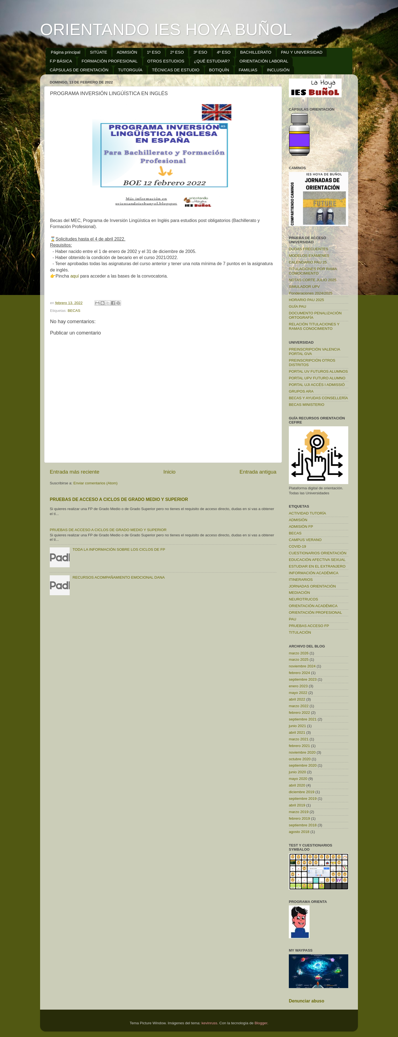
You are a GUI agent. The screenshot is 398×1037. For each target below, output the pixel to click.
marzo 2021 (298, 739)
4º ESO (224, 52)
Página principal (65, 52)
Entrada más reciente (75, 472)
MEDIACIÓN (299, 593)
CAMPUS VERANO (305, 540)
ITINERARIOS (301, 580)
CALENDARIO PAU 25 (308, 262)
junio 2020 (297, 772)
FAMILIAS (248, 69)
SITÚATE (98, 52)
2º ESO (177, 52)
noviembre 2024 (302, 666)
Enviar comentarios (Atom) (96, 483)
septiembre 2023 (303, 679)
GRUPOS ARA (301, 391)
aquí (75, 276)
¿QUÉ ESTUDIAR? (212, 61)
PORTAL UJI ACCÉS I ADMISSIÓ (317, 385)
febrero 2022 (299, 713)
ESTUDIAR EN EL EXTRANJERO (317, 566)
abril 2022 (297, 699)
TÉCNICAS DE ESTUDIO (176, 69)
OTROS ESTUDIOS (165, 61)
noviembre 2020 (302, 752)
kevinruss (209, 1023)
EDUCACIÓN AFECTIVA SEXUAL (317, 560)
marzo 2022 (298, 706)
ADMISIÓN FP (301, 526)
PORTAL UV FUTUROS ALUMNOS (318, 371)
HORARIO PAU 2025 (306, 300)
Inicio (169, 472)
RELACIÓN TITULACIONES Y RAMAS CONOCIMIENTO (314, 326)
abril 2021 (297, 732)
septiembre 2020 (303, 765)
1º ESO (154, 52)
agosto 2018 (299, 832)
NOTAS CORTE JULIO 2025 (312, 280)
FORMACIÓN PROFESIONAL (110, 61)
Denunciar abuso (306, 1001)
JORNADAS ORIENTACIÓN (312, 586)
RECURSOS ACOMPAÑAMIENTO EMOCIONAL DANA (118, 577)
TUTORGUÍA (130, 69)
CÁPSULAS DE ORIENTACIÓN (79, 69)
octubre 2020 (300, 759)
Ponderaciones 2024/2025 (310, 293)
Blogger (261, 1023)
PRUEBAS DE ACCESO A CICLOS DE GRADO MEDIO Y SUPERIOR (119, 499)
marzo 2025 (298, 659)
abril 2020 (297, 785)
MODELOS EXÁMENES (309, 256)
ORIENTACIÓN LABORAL (263, 61)
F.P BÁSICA (61, 61)
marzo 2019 (298, 812)
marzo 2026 (298, 653)
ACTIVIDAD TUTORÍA (307, 513)
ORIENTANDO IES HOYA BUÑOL (166, 29)
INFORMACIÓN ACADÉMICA (313, 573)
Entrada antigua (258, 472)
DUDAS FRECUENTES (308, 249)
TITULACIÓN (300, 632)
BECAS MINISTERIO (306, 405)
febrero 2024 (299, 673)
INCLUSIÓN (278, 69)
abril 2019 (297, 805)
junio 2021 (297, 726)
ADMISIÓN (127, 52)
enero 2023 (298, 686)
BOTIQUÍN (219, 69)
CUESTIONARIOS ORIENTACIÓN (317, 553)
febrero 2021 (299, 746)
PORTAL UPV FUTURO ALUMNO (317, 378)
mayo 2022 (298, 693)
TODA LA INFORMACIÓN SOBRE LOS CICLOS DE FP (118, 549)
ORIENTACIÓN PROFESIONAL (315, 612)
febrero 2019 (299, 818)
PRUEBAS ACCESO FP (309, 626)
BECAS (74, 311)
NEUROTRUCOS (303, 599)
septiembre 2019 (303, 798)
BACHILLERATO (255, 52)
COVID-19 (297, 546)
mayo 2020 (298, 779)
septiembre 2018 (303, 825)
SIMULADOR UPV (304, 286)
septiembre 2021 (303, 719)
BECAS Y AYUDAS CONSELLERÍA (318, 398)
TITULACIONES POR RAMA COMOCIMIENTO (313, 271)
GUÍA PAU (297, 306)
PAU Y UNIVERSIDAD (301, 52)
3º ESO (200, 52)
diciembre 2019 (301, 792)
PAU (292, 619)
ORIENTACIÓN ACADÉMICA (313, 606)
